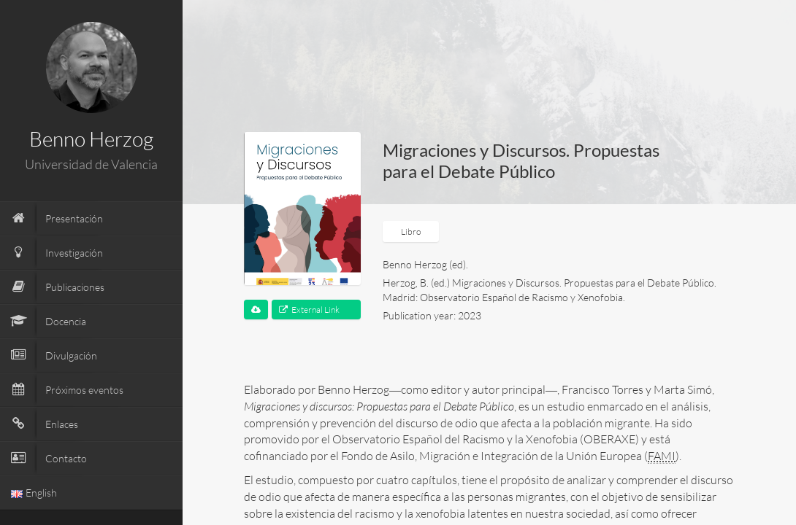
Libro (411, 231)
